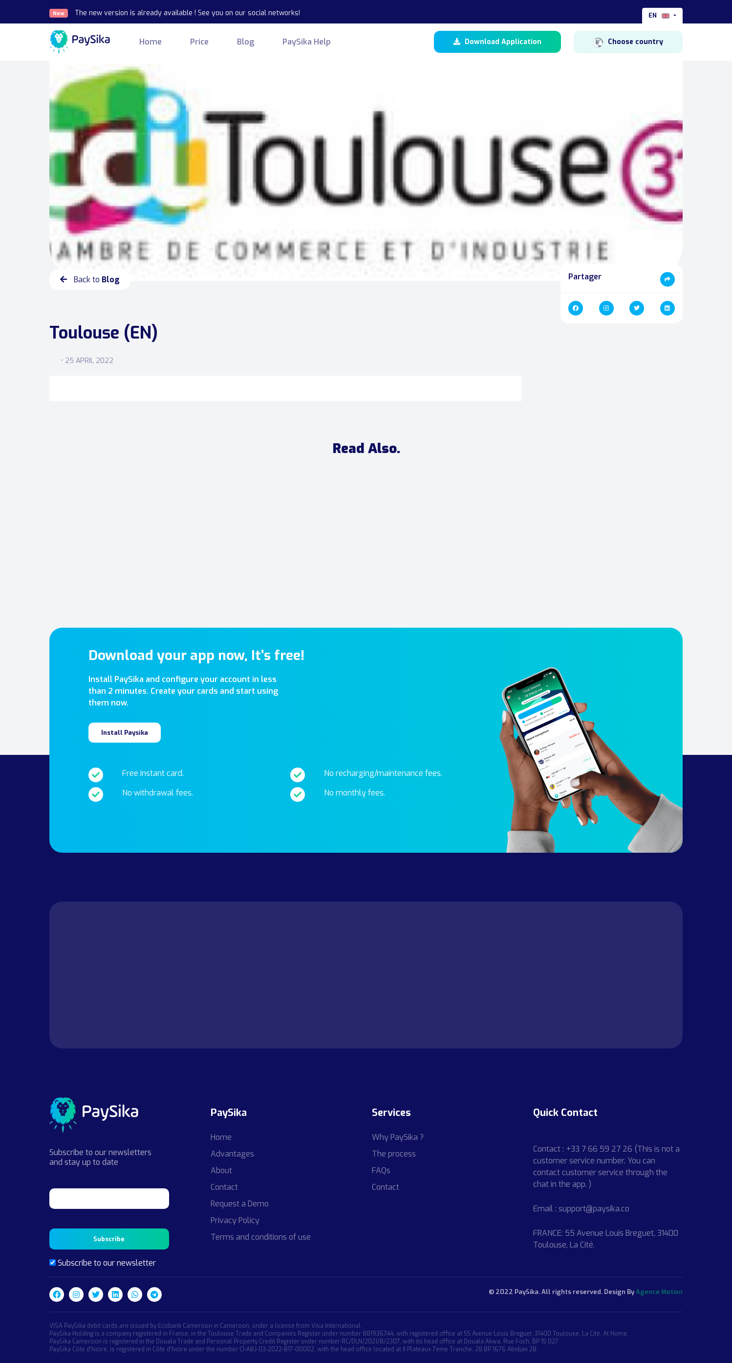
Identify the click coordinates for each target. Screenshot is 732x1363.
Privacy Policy (235, 1220)
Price (199, 42)
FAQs (381, 1170)
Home (150, 42)
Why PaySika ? (398, 1137)
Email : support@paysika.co (581, 1209)
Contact (224, 1187)
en (660, 16)
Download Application (497, 41)
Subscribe (109, 1239)
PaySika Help (306, 42)
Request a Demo (240, 1204)
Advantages (232, 1154)
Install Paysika (124, 732)
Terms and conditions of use (261, 1237)
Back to (90, 279)
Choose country (628, 42)
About (221, 1170)
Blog (245, 42)
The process (394, 1154)
